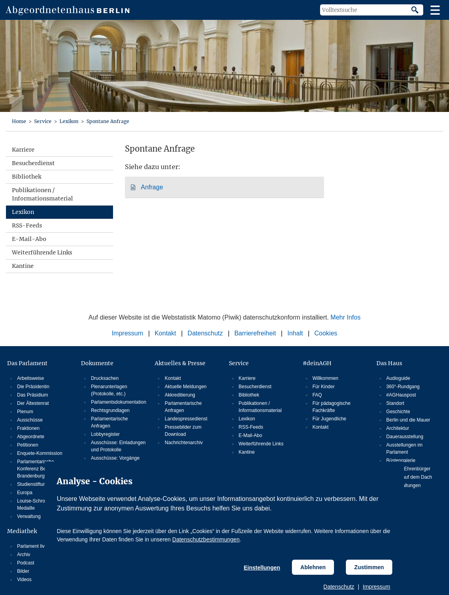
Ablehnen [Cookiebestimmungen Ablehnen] (313, 567)
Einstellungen (262, 567)
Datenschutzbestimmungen (206, 539)
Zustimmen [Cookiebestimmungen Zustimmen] (369, 567)
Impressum (376, 586)
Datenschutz (338, 586)
